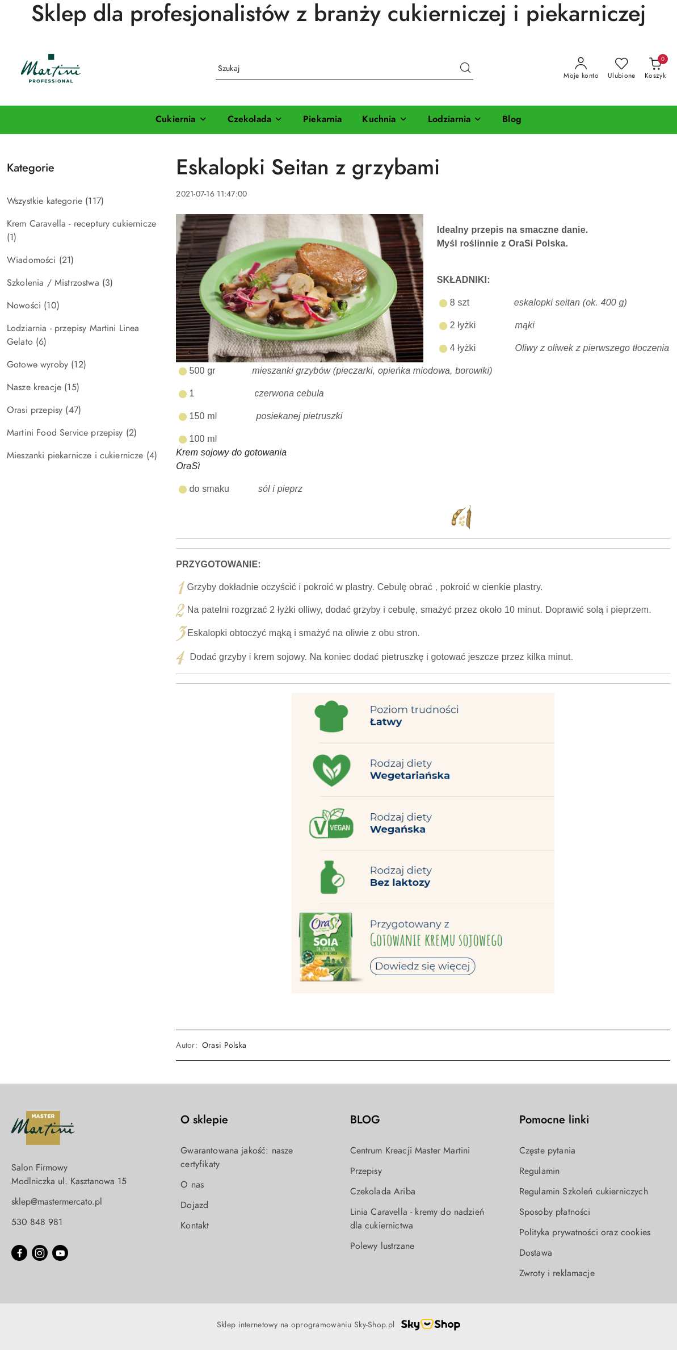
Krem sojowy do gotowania (232, 452)
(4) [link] (151, 455)
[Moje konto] (581, 68)
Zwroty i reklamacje (557, 1273)
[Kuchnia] (384, 120)
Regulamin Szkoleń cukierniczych (583, 1191)
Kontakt (194, 1225)
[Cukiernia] (181, 120)
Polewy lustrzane (382, 1246)
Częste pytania (547, 1150)
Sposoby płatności (555, 1212)
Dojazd (194, 1205)
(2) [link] (131, 433)
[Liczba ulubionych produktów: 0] (621, 68)
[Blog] (512, 120)
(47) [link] (73, 410)
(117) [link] (94, 201)
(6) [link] (41, 342)
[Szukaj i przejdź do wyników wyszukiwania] (465, 68)
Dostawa (535, 1253)
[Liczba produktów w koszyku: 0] (655, 68)
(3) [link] (107, 283)
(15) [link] (71, 387)
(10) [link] (52, 305)
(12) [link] (78, 364)
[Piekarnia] (322, 120)
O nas (192, 1184)
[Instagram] (40, 1253)
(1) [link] (11, 237)
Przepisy (366, 1171)
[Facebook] (19, 1253)
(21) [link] (66, 260)
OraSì (188, 466)
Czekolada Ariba (382, 1191)
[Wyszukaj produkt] (344, 68)
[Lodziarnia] (455, 120)
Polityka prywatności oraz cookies (584, 1232)
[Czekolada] (255, 120)
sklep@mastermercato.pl (56, 1202)
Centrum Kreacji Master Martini (410, 1150)
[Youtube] (60, 1253)
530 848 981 (36, 1222)
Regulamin (539, 1171)
